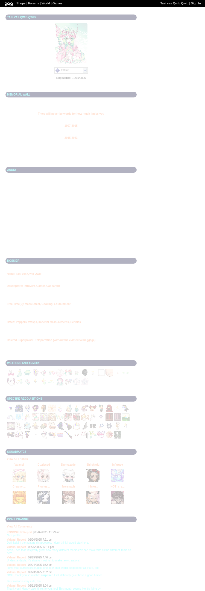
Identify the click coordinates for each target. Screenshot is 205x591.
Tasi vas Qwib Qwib (174, 3)
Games (57, 3)
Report (28, 532)
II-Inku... (93, 486)
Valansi (19, 464)
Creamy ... (19, 486)
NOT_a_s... (117, 486)
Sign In (196, 3)
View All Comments (19, 526)
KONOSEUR (15, 532)
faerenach (68, 486)
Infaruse (117, 464)
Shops (21, 3)
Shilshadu (92, 464)
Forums (33, 3)
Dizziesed (43, 464)
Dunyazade (68, 464)
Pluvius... (44, 486)
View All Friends (17, 458)
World (46, 3)
